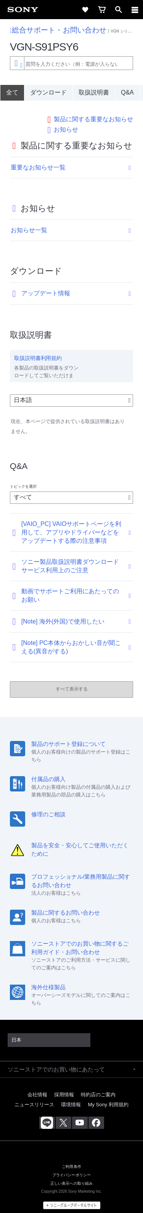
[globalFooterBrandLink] (71, 1198)
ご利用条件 (71, 1159)
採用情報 (64, 1086)
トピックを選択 (23, 479)
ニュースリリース (34, 1097)
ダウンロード (48, 92)
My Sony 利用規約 (108, 1097)
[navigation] (135, 9)
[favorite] (85, 9)
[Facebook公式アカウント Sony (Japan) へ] (96, 1115)
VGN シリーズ (123, 31)
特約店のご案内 (98, 1086)
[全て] (12, 92)
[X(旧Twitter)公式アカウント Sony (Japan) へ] (63, 1115)
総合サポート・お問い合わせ (58, 30)
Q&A (127, 92)
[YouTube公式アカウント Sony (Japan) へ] (80, 1115)
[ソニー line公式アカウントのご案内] (47, 1115)
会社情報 (37, 1086)
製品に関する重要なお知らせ (93, 111)
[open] (118, 9)
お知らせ (66, 121)
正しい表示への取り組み (71, 1176)
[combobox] (71, 63)
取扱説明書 (94, 92)
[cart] (101, 9)
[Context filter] (17, 63)
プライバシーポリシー (71, 1167)
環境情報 (71, 1097)
